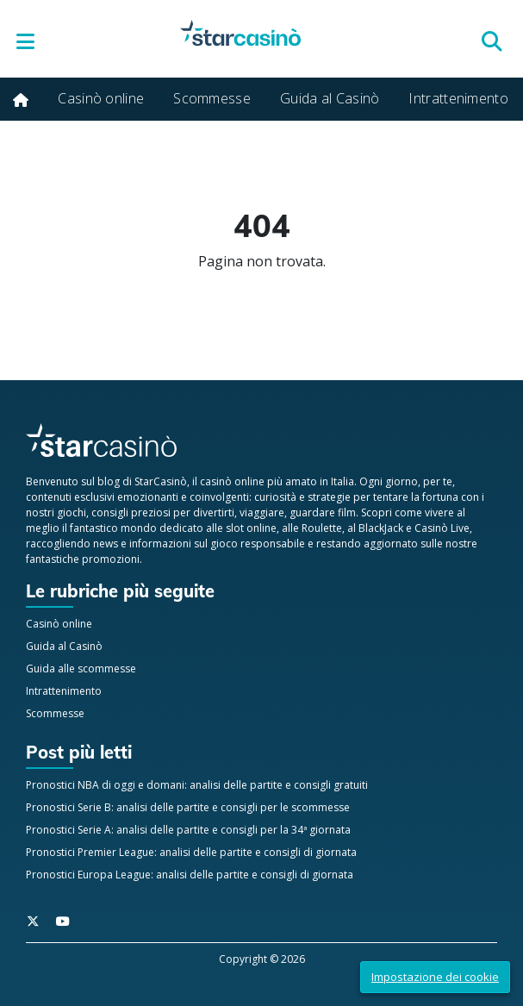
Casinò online (101, 98)
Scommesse (212, 98)
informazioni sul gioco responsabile (217, 543)
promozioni (111, 559)
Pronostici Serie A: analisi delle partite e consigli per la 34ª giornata (188, 829)
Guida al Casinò (330, 98)
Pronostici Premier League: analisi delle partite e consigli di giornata (191, 852)
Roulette (322, 528)
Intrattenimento (458, 98)
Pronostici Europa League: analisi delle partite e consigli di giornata (189, 874)
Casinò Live (442, 528)
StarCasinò (160, 481)
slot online (251, 528)
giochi (71, 512)
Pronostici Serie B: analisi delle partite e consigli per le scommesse (188, 807)
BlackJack (380, 528)
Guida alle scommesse (81, 668)
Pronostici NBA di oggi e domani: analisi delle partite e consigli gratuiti (197, 785)
